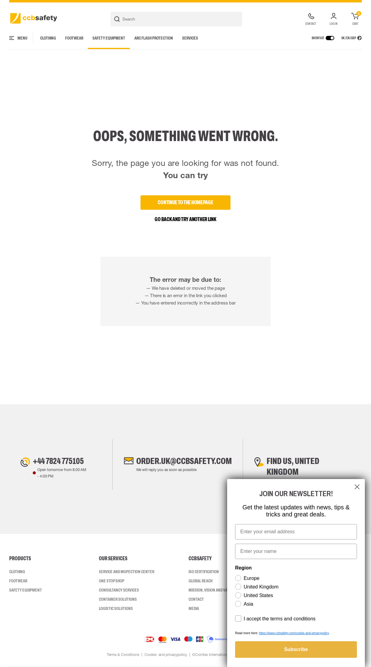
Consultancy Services (119, 590)
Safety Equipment (108, 38)
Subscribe (296, 649)
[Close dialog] (357, 486)
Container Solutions (118, 599)
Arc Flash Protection (153, 38)
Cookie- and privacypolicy (165, 655)
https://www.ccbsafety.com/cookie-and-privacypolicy (294, 633)
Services (190, 38)
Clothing (48, 38)
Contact (196, 599)
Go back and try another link (185, 219)
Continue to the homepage (185, 202)
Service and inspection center (126, 571)
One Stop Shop (111, 580)
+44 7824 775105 (58, 461)
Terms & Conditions (123, 655)
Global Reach (200, 580)
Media (194, 608)
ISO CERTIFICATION (204, 571)
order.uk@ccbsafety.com (184, 461)
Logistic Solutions (116, 608)
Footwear (74, 38)
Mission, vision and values (212, 590)
